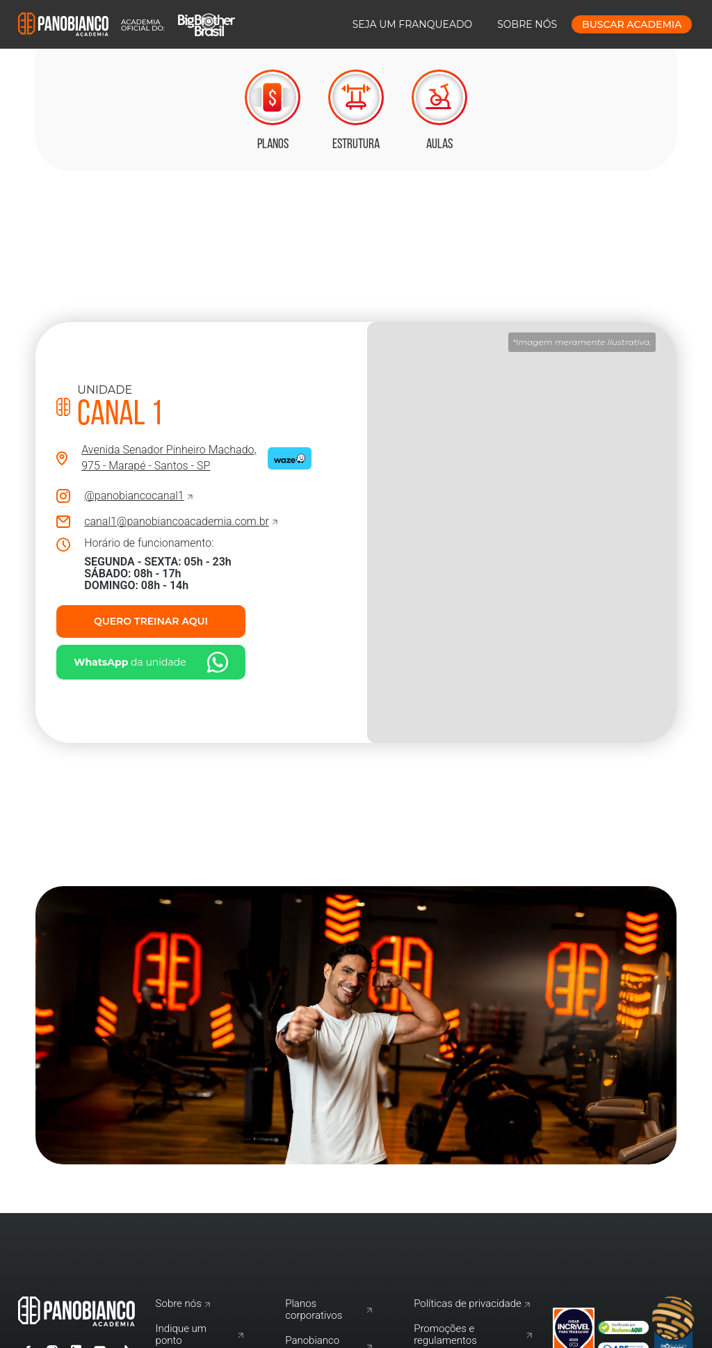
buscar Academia (631, 24)
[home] (127, 24)
